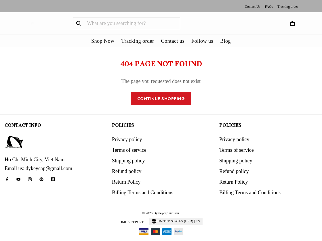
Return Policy (126, 174)
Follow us (202, 41)
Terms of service (129, 142)
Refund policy (126, 163)
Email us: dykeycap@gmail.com (38, 161)
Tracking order (287, 7)
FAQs (269, 7)
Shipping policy (128, 153)
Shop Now (103, 41)
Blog (225, 41)
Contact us (172, 41)
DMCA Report (131, 214)
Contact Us (252, 7)
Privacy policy (127, 132)
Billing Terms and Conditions (142, 185)
